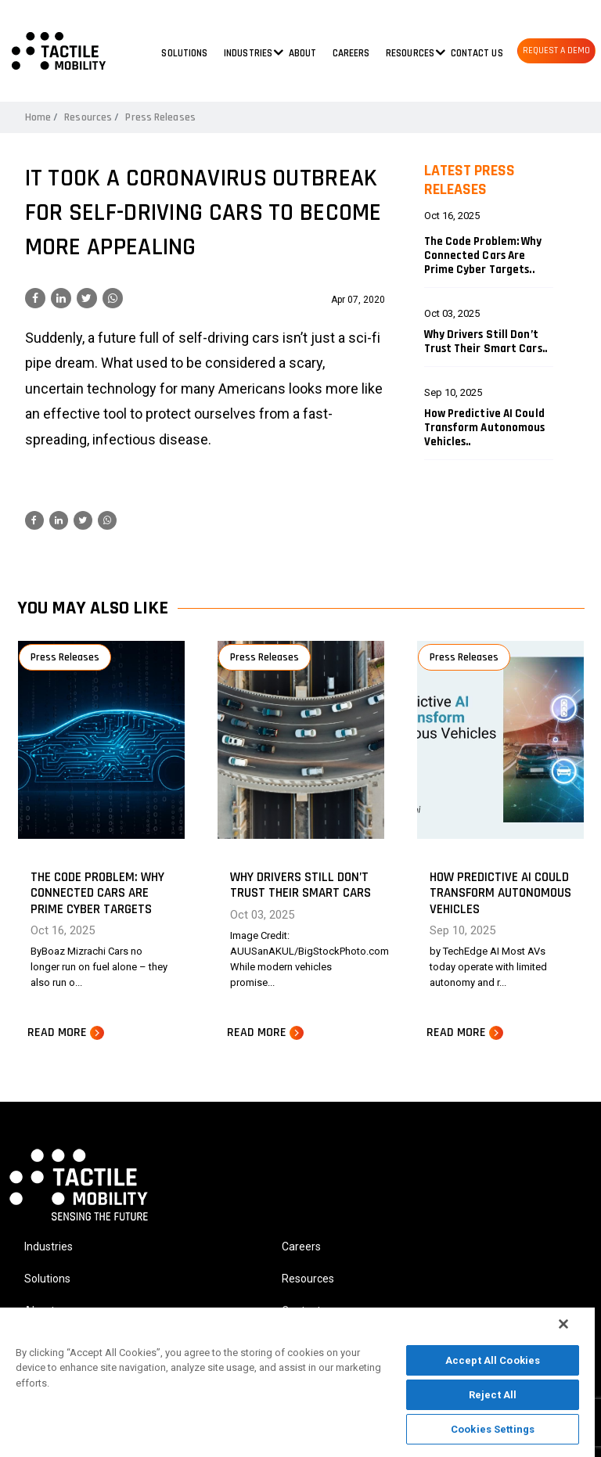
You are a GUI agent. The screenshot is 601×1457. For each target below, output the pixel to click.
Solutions (184, 53)
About (303, 53)
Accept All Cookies (492, 1360)
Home (38, 117)
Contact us (477, 53)
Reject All (492, 1395)
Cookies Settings (492, 1429)
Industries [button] (248, 53)
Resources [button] (410, 53)
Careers (351, 53)
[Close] (563, 1324)
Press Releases (160, 117)
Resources (88, 117)
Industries (48, 1246)
